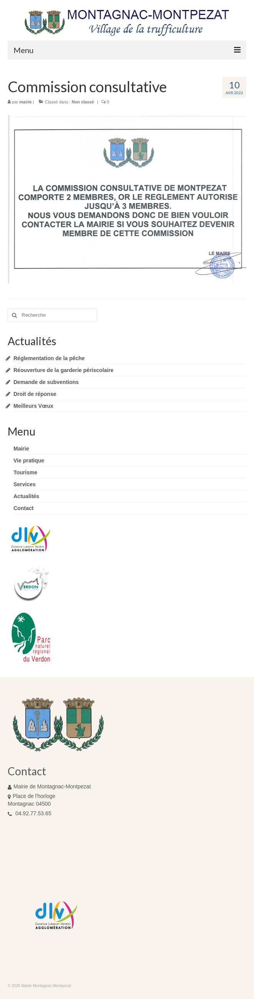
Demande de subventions (46, 382)
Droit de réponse (34, 394)
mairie (25, 102)
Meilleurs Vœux (33, 406)
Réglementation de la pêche (49, 358)
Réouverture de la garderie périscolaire (63, 370)
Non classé (83, 102)
